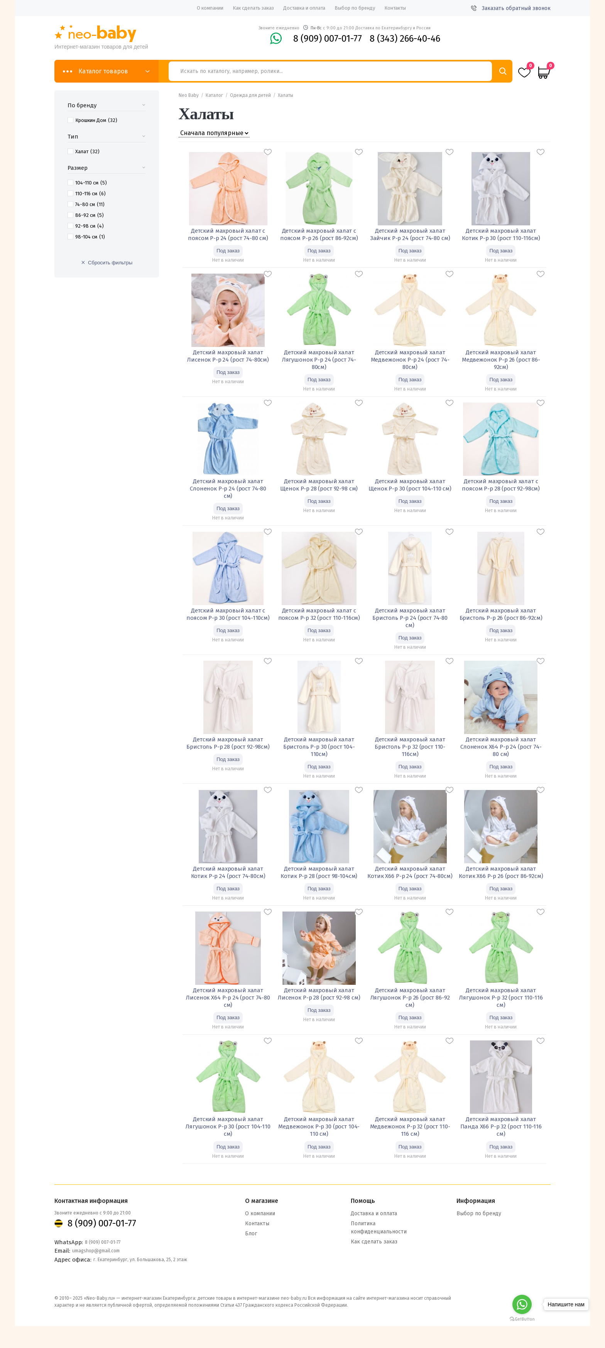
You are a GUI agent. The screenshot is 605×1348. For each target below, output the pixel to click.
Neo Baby (189, 95)
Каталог (214, 95)
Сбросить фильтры (110, 263)
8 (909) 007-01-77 (327, 38)
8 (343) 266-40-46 (405, 38)
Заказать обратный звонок (511, 8)
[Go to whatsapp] (522, 1304)
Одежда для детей (250, 95)
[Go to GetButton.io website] (522, 1319)
